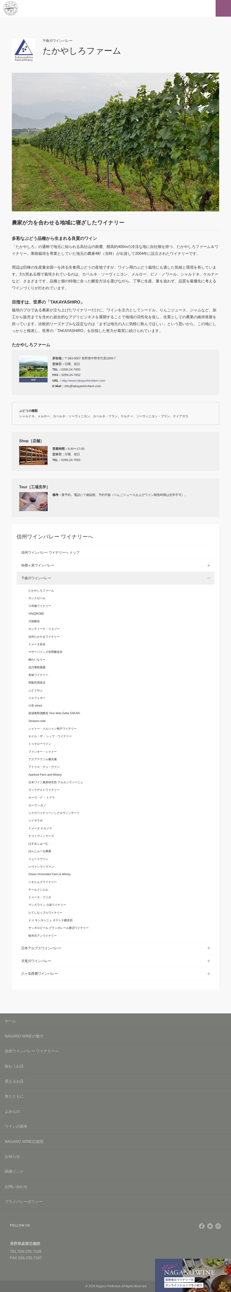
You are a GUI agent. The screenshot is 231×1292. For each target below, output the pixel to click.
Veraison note (37, 721)
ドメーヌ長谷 (36, 644)
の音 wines (35, 705)
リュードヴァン (38, 859)
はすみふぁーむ (38, 843)
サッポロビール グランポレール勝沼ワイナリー (58, 928)
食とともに (115, 1096)
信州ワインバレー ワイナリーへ (115, 1051)
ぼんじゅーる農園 (39, 851)
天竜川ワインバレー (36, 961)
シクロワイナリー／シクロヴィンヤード (54, 813)
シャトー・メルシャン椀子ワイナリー (52, 728)
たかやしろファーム (41, 590)
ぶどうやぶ (35, 690)
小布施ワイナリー (39, 606)
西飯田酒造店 (36, 682)
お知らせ (115, 1156)
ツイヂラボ (35, 820)
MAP (33, 379)
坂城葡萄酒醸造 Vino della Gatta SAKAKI (54, 713)
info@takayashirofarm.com (82, 386)
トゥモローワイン (39, 744)
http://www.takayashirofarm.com (83, 380)
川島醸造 (34, 621)
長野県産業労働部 (25, 1244)
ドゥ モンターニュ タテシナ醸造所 (50, 920)
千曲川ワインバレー (36, 578)
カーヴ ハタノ (37, 805)
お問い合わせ (115, 1187)
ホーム (10, 1021)
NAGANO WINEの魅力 (115, 1036)
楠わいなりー (36, 659)
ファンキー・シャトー (42, 751)
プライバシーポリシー (115, 1202)
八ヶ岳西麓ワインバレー (39, 973)
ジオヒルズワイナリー (42, 882)
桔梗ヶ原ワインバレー (37, 565)
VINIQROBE (36, 613)
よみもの (115, 1111)
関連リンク (115, 1171)
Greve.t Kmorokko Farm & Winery (49, 874)
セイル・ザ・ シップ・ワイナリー (50, 736)
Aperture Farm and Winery (45, 774)
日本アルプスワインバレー (41, 948)
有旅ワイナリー (38, 675)
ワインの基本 (115, 1126)
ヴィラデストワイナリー (44, 790)
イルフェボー (36, 698)
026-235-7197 (30, 1258)
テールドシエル (38, 889)
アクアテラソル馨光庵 (42, 759)
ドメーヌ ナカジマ (40, 828)
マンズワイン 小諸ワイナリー (47, 905)
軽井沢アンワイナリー (42, 935)
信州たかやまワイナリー (44, 636)
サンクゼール (36, 598)
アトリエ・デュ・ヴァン (44, 767)
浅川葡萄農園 (36, 667)
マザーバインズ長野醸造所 (45, 652)
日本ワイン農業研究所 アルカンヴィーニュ (55, 782)
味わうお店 (115, 1066)
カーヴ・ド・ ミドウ (41, 797)
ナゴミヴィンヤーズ (41, 836)
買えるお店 (115, 1081)
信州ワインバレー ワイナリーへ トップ (50, 552)
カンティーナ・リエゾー (44, 629)
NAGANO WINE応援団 (115, 1142)
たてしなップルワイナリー (45, 912)
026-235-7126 (29, 1251)
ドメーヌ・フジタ (39, 897)
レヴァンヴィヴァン (41, 866)
